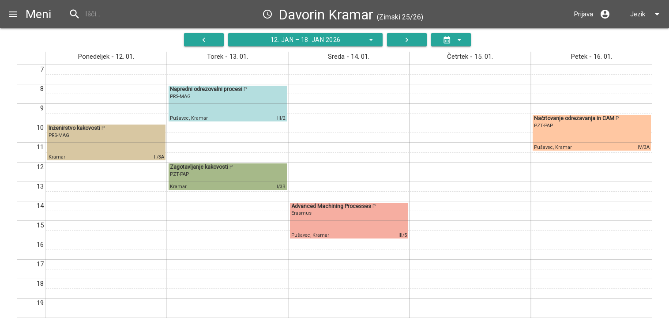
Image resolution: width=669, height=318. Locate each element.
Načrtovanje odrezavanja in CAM (575, 118)
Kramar (57, 157)
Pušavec (179, 118)
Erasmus (301, 213)
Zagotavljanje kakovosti (199, 167)
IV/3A (644, 147)
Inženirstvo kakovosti (75, 128)
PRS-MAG (59, 135)
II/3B (280, 186)
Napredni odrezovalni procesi (207, 89)
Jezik (646, 14)
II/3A (159, 157)
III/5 (402, 235)
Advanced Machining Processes (331, 206)
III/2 (281, 118)
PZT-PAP (179, 174)
